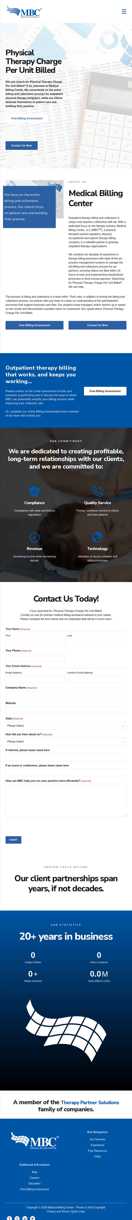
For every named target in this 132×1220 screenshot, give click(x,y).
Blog (34, 1168)
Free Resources (97, 1146)
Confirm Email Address (80, 669)
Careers (34, 1173)
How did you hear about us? (29, 731)
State (14, 715)
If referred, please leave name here (28, 746)
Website (11, 699)
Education (34, 1179)
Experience (97, 1141)
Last (69, 632)
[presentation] (31, 822)
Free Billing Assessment (105, 391)
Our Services (97, 1135)
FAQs (97, 1152)
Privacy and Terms (58, 1207)
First (8, 632)
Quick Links (78, 1207)
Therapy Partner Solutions (90, 1099)
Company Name (21, 684)
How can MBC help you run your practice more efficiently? (48, 777)
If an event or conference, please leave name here (37, 762)
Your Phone (18, 647)
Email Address (14, 669)
